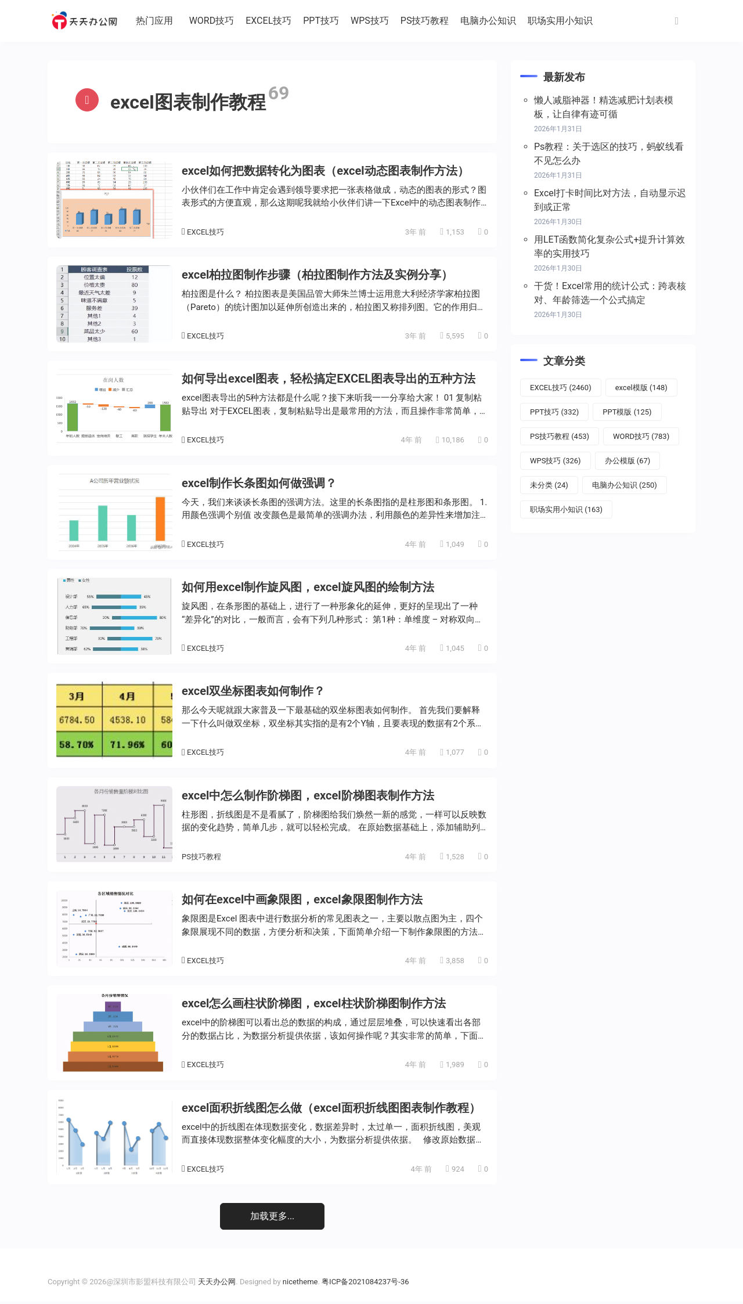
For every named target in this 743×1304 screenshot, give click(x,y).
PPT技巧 (343, 21)
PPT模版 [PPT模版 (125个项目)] (627, 414)
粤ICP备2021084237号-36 (365, 1284)
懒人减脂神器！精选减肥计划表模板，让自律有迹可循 (603, 109)
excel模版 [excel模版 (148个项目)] (641, 390)
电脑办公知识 (510, 21)
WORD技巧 (233, 21)
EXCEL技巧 (290, 21)
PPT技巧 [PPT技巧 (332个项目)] (554, 414)
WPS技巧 (392, 21)
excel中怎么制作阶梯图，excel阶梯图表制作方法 (308, 798)
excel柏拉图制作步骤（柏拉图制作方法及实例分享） (317, 277)
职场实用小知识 (582, 21)
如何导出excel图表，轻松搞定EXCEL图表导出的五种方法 (328, 381)
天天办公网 (217, 1284)
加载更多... (272, 1218)
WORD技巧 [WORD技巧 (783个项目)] (641, 438)
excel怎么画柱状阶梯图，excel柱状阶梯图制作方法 (314, 1006)
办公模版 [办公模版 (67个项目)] (628, 463)
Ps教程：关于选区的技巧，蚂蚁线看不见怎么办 (609, 155)
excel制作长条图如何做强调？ (259, 485)
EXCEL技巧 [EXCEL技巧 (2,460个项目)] (560, 390)
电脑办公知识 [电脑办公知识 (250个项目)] (624, 487)
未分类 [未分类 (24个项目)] (549, 487)
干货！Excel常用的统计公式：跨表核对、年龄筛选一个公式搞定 (610, 295)
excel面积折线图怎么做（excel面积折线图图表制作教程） (331, 1110)
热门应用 (175, 21)
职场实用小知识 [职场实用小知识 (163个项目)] (566, 511)
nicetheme (300, 1284)
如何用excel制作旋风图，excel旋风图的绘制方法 (308, 589)
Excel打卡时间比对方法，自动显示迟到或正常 (610, 202)
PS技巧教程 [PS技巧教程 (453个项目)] (559, 438)
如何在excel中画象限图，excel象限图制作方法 (302, 902)
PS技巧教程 (446, 21)
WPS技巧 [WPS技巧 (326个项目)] (555, 463)
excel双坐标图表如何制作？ (253, 693)
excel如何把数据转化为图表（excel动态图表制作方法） (325, 173)
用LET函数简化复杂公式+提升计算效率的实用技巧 (610, 248)
